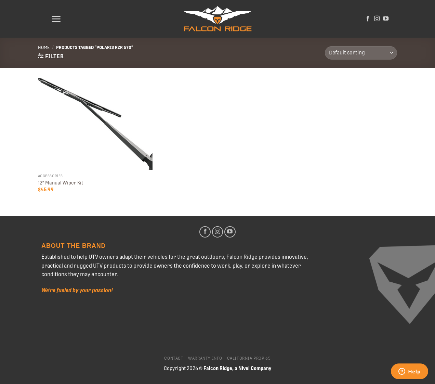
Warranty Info (205, 358)
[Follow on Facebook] (368, 19)
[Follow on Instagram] (377, 19)
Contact (173, 358)
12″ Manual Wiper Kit (60, 182)
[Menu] (56, 18)
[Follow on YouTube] (385, 19)
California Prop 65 (249, 358)
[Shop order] (361, 53)
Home (44, 47)
